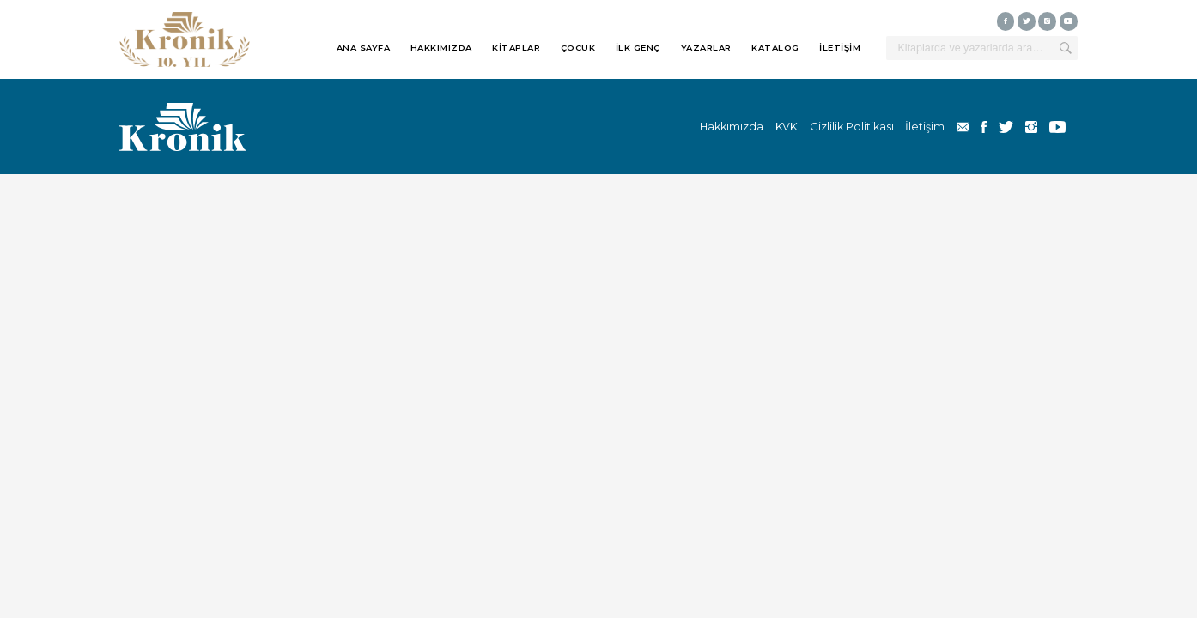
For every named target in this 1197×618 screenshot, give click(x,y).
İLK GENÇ (638, 47)
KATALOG (775, 47)
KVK (786, 126)
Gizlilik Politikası (852, 126)
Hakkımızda (731, 126)
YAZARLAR (706, 47)
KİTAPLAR (516, 47)
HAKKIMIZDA (441, 47)
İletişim (925, 126)
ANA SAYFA (364, 47)
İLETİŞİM (839, 47)
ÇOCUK (578, 47)
